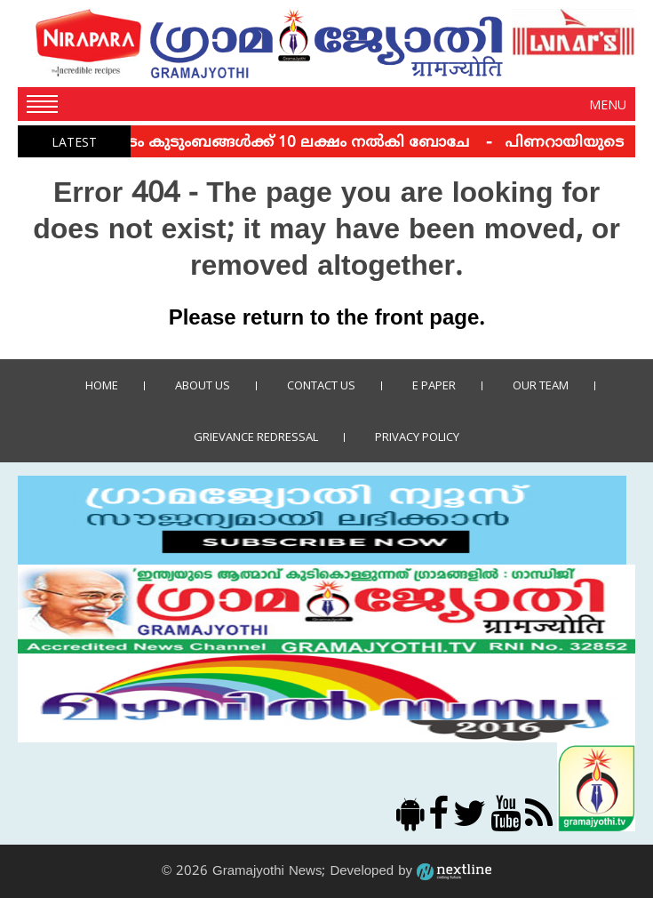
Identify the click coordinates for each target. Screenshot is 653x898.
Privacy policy (417, 437)
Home (101, 385)
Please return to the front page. (327, 319)
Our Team (541, 385)
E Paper (434, 385)
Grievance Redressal (256, 437)
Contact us (321, 385)
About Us (202, 385)
